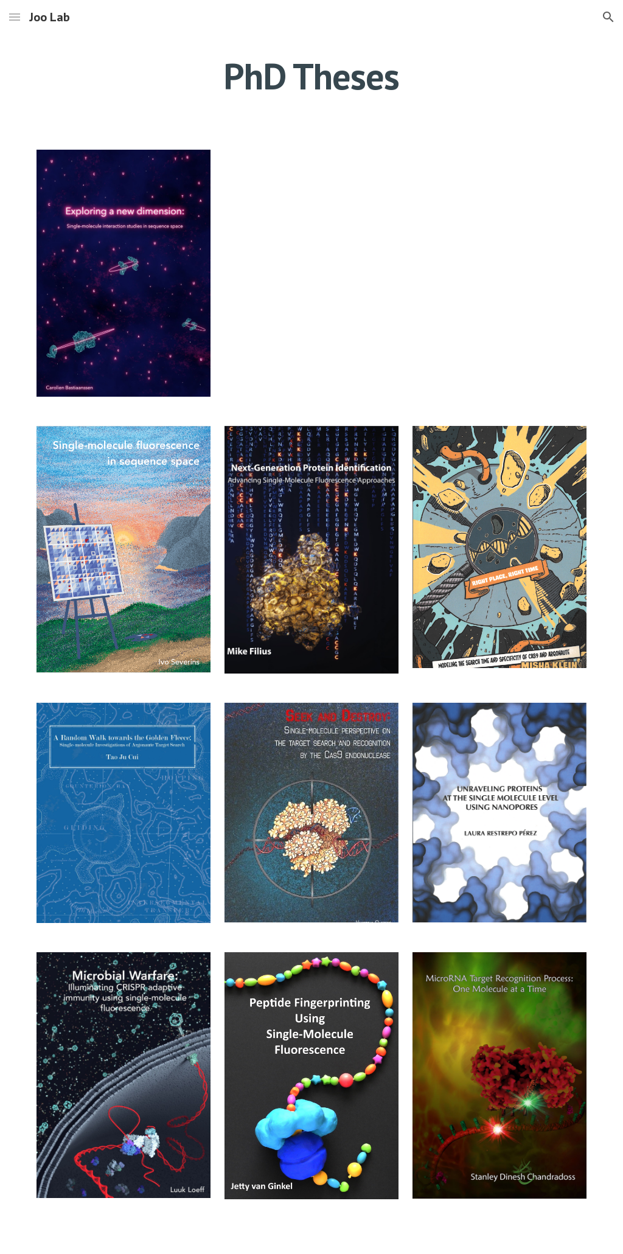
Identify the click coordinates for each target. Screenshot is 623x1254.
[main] (311, 76)
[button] (14, 16)
